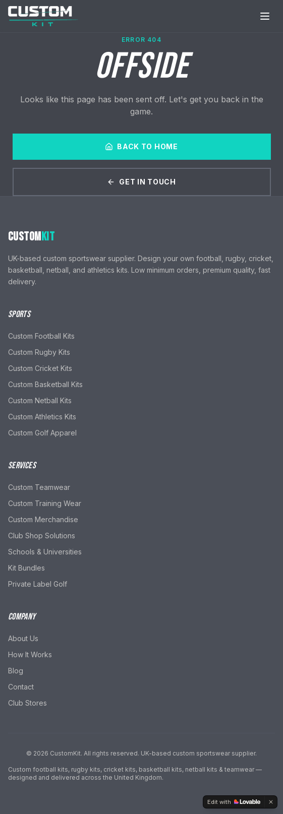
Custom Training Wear (44, 503)
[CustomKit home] (43, 16)
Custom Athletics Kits (42, 416)
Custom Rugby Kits (39, 352)
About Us (23, 638)
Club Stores (27, 703)
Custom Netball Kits (40, 400)
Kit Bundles (26, 567)
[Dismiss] (271, 802)
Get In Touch (141, 181)
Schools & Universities (45, 551)
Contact (21, 686)
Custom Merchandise (43, 519)
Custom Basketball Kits (45, 384)
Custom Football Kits (41, 336)
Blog (15, 670)
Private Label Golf (37, 584)
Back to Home (141, 146)
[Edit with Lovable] (233, 802)
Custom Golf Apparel (42, 432)
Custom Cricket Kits (40, 368)
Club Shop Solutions (41, 535)
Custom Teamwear (39, 487)
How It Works (30, 654)
